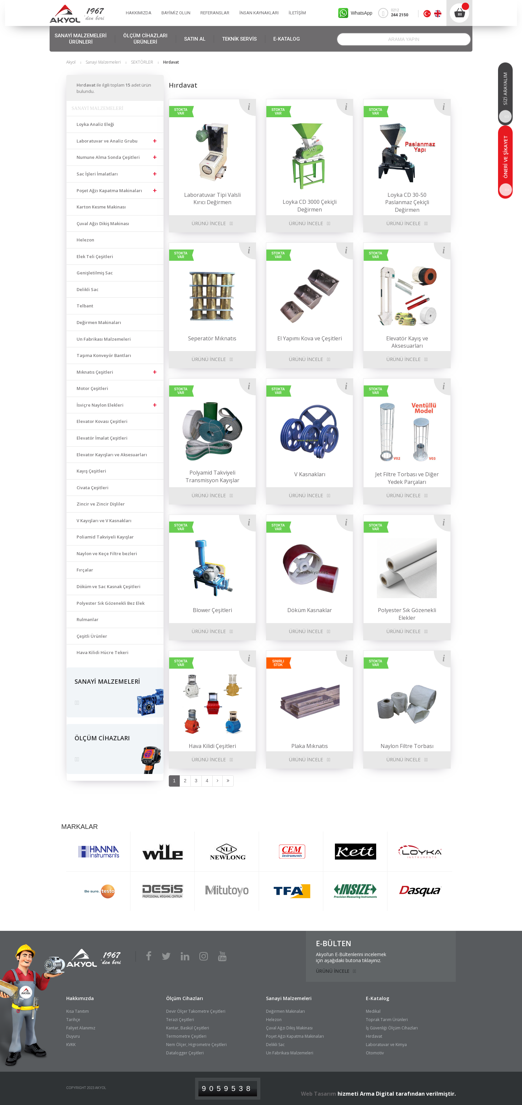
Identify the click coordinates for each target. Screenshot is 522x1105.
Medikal (373, 1011)
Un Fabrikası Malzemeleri (104, 339)
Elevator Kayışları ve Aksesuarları (112, 455)
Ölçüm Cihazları (184, 998)
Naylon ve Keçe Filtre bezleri (107, 553)
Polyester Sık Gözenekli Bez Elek (110, 603)
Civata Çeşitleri (93, 488)
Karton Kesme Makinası (101, 207)
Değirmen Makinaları (99, 322)
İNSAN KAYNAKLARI (259, 12)
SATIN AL (194, 39)
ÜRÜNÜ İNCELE (209, 223)
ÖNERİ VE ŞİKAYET (505, 166)
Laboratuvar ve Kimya (386, 1044)
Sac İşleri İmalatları (97, 174)
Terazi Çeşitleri (180, 1019)
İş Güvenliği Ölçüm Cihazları (392, 1028)
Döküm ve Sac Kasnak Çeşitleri (108, 586)
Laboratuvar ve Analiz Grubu (107, 141)
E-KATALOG (286, 39)
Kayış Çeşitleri (91, 471)
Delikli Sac (88, 289)
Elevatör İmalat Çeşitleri (102, 438)
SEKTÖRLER (142, 62)
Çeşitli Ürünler (92, 636)
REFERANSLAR (214, 12)
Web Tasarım (318, 1093)
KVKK (71, 1044)
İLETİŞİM (297, 12)
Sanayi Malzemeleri (103, 62)
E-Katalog (377, 998)
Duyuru (73, 1036)
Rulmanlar (88, 619)
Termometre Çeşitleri (186, 1036)
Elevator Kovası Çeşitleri (102, 421)
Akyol (71, 62)
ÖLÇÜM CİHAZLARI (145, 39)
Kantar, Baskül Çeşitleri (187, 1028)
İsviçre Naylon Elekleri (100, 405)
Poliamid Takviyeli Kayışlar (105, 537)
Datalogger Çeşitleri (185, 1053)
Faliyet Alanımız (80, 1028)
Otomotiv (375, 1053)
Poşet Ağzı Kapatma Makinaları (109, 190)
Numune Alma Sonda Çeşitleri (108, 157)
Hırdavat (374, 1036)
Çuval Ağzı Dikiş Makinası (103, 223)
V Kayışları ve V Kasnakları (104, 521)
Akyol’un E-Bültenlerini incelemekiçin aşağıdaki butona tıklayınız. (351, 957)
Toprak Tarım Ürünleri (387, 1019)
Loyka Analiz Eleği (95, 124)
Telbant (85, 306)
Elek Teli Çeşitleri (95, 256)
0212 (396, 13)
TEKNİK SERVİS (239, 39)
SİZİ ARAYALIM (505, 98)
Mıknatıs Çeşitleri (95, 372)
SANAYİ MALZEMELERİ (81, 39)
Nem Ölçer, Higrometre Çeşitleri (196, 1044)
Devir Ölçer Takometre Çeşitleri (195, 1011)
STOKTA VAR (180, 111)
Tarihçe (73, 1019)
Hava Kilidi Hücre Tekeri (103, 652)
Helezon (85, 240)
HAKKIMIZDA (138, 12)
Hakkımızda (80, 998)
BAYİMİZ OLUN (175, 12)
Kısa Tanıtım (77, 1011)
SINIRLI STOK (278, 663)
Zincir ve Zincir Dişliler (101, 504)
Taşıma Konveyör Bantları (104, 355)
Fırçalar (85, 570)
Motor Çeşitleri (92, 388)
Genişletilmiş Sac (95, 273)
